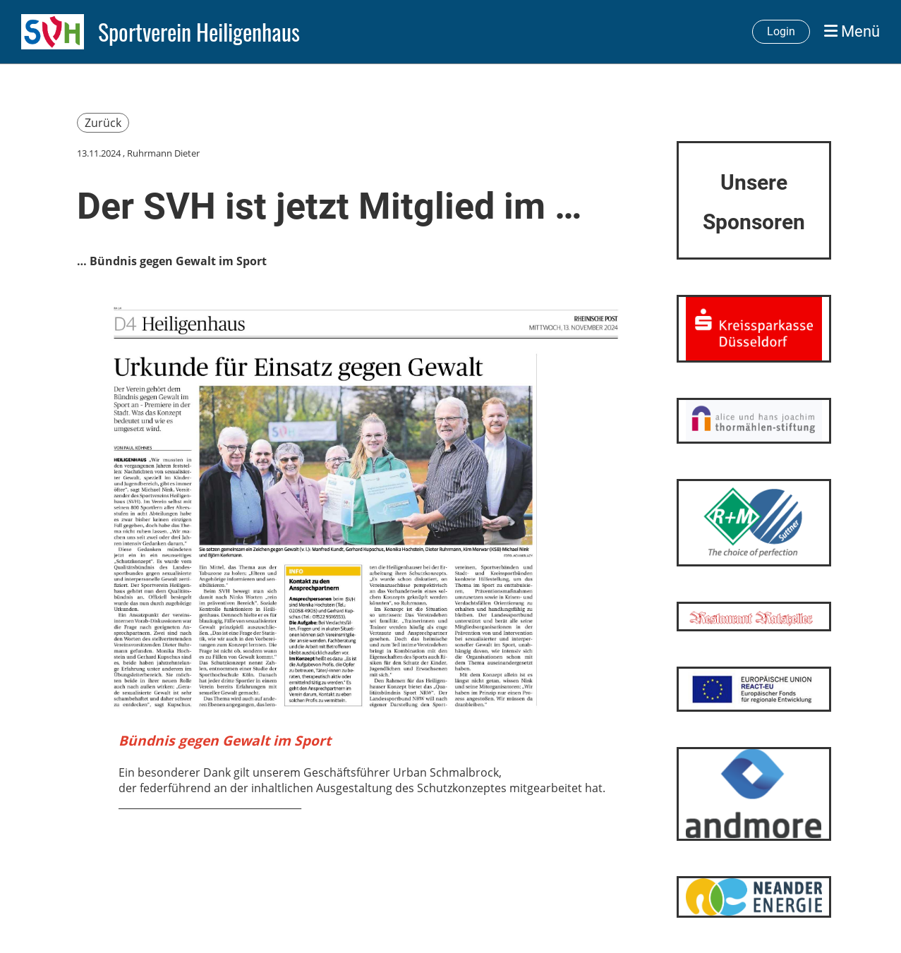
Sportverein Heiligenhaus (199, 32)
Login (781, 31)
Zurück (103, 122)
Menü (852, 31)
